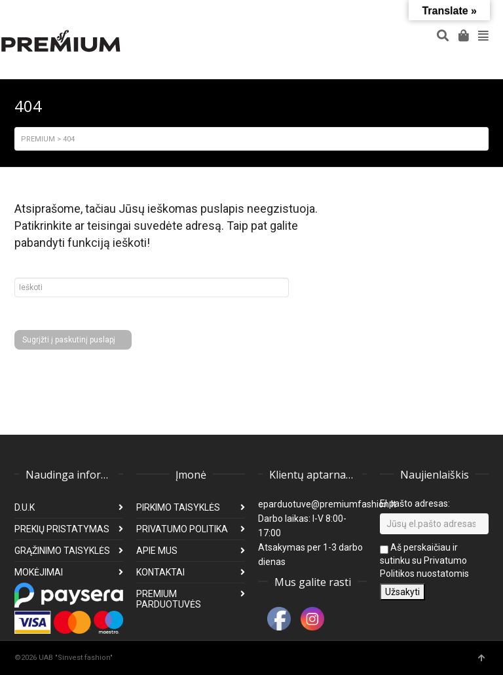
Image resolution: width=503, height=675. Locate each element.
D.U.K (24, 507)
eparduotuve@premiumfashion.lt (327, 504)
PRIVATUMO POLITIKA (182, 529)
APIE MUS (156, 550)
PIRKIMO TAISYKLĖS (178, 507)
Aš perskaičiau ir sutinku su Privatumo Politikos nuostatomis (424, 560)
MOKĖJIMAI (38, 572)
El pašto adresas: (415, 503)
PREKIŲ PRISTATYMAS (61, 529)
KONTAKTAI (160, 572)
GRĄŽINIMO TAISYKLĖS (62, 550)
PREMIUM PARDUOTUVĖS (168, 599)
